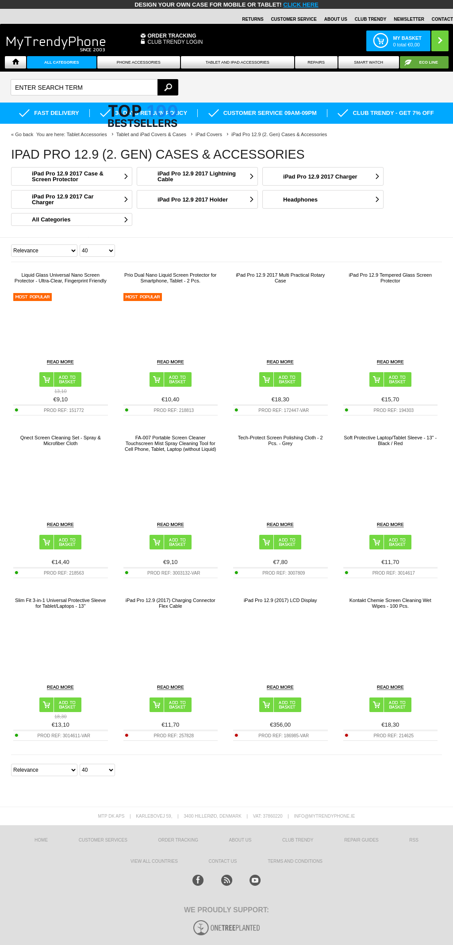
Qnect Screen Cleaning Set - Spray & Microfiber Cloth (60, 440)
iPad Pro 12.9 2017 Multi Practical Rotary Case (280, 277)
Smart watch (368, 62)
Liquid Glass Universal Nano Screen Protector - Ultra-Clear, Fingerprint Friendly (61, 277)
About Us (335, 19)
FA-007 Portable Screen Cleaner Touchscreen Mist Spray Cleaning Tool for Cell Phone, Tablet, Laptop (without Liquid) (170, 443)
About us (240, 840)
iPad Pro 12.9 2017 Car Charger (62, 199)
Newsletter (409, 19)
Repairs (316, 62)
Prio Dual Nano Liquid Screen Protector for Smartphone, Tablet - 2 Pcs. (170, 277)
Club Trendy (371, 19)
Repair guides (361, 840)
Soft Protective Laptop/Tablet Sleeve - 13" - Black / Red (390, 440)
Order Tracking (171, 36)
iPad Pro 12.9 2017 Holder (192, 199)
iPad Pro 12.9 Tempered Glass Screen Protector (390, 277)
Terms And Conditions (295, 861)
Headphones (300, 199)
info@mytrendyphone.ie (324, 816)
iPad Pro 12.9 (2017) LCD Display (280, 600)
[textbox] (94, 87)
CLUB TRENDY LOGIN (175, 42)
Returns (252, 19)
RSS (413, 840)
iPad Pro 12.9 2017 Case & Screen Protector (68, 176)
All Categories (61, 62)
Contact (442, 19)
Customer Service (294, 19)
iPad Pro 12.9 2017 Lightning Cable (196, 176)
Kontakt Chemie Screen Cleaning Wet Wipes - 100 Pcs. (390, 603)
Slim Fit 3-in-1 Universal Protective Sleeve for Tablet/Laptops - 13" (60, 603)
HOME (41, 840)
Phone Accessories (139, 62)
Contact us (222, 861)
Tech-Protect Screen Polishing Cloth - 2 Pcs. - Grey (280, 440)
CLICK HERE (300, 4)
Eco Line (428, 62)
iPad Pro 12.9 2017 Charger (320, 176)
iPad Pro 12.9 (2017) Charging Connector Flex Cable (170, 603)
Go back (24, 134)
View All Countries (154, 861)
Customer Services (103, 840)
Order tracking (178, 840)
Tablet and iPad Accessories (237, 62)
